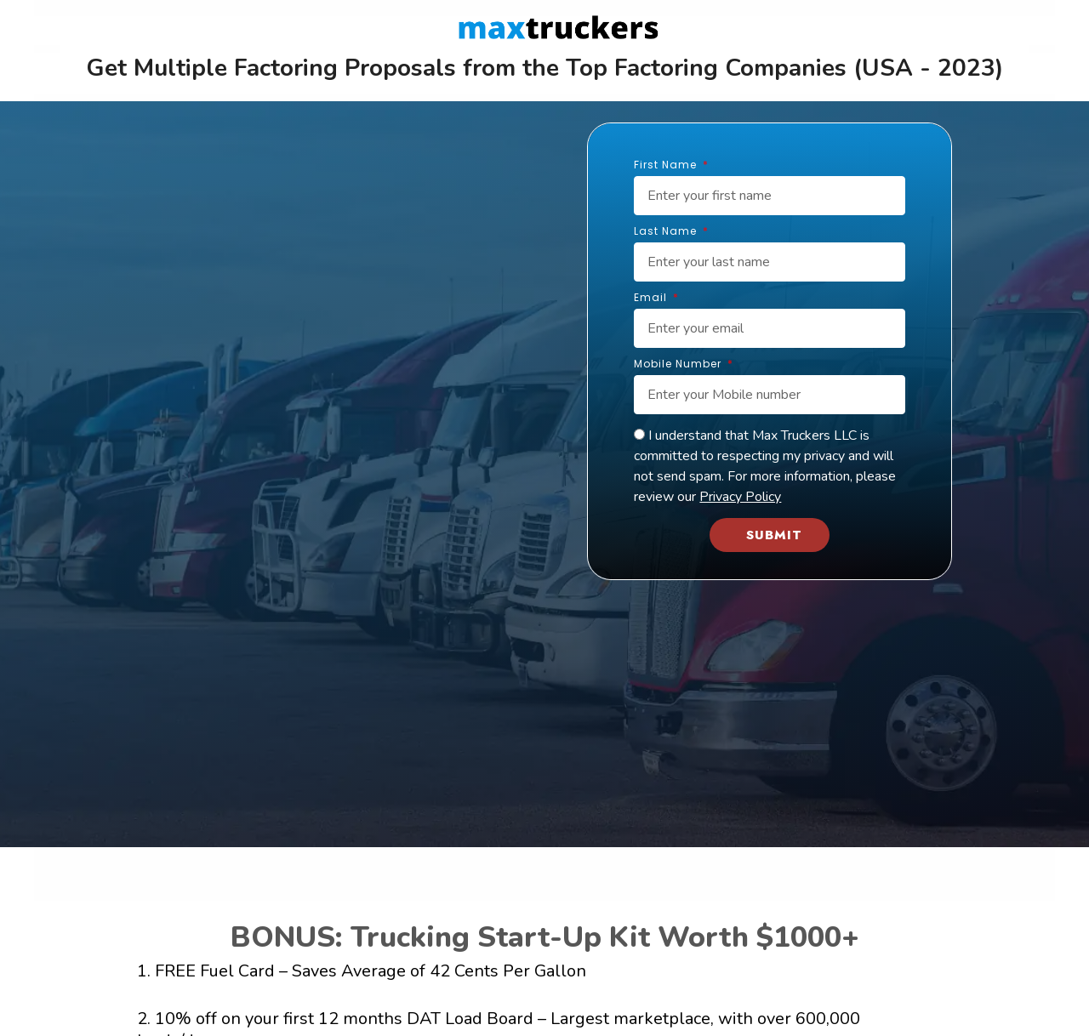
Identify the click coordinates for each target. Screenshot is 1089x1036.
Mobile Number (679, 365)
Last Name (667, 232)
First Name (667, 166)
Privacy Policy (740, 496)
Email (652, 299)
